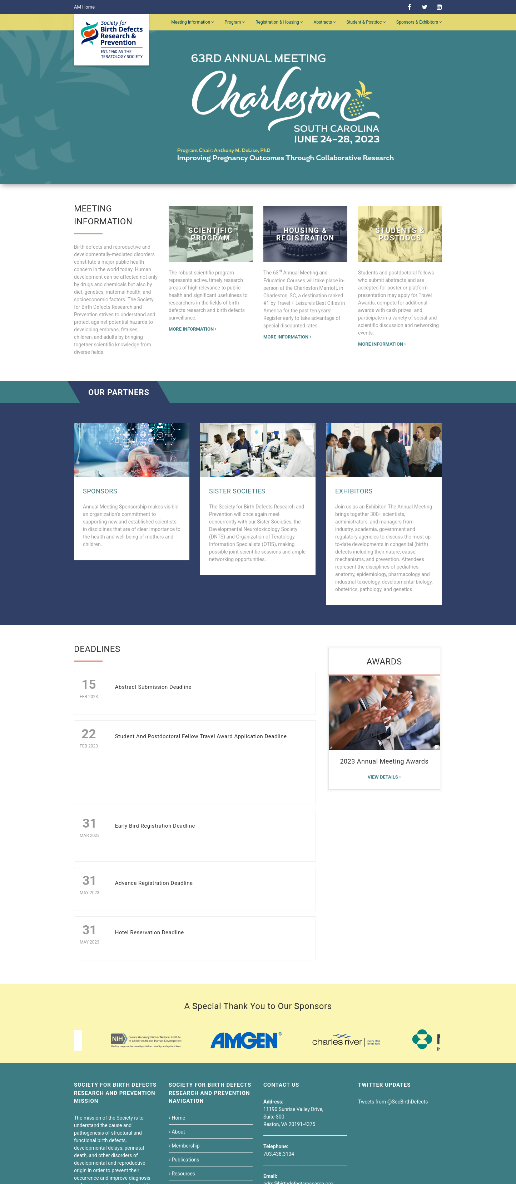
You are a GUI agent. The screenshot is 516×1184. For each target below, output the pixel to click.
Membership (184, 1053)
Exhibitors (354, 491)
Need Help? (285, 1109)
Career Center (185, 1109)
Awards (384, 662)
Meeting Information (192, 22)
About (177, 1039)
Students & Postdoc (192, 1095)
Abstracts (325, 22)
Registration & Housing (279, 22)
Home (177, 1025)
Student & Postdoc (366, 22)
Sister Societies (237, 491)
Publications (184, 1067)
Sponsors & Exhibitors (419, 22)
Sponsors (100, 491)
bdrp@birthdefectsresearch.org (298, 1091)
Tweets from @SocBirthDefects (393, 1009)
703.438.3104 (278, 1061)
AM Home (84, 7)
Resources (182, 1081)
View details (384, 777)
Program (235, 22)
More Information (193, 329)
